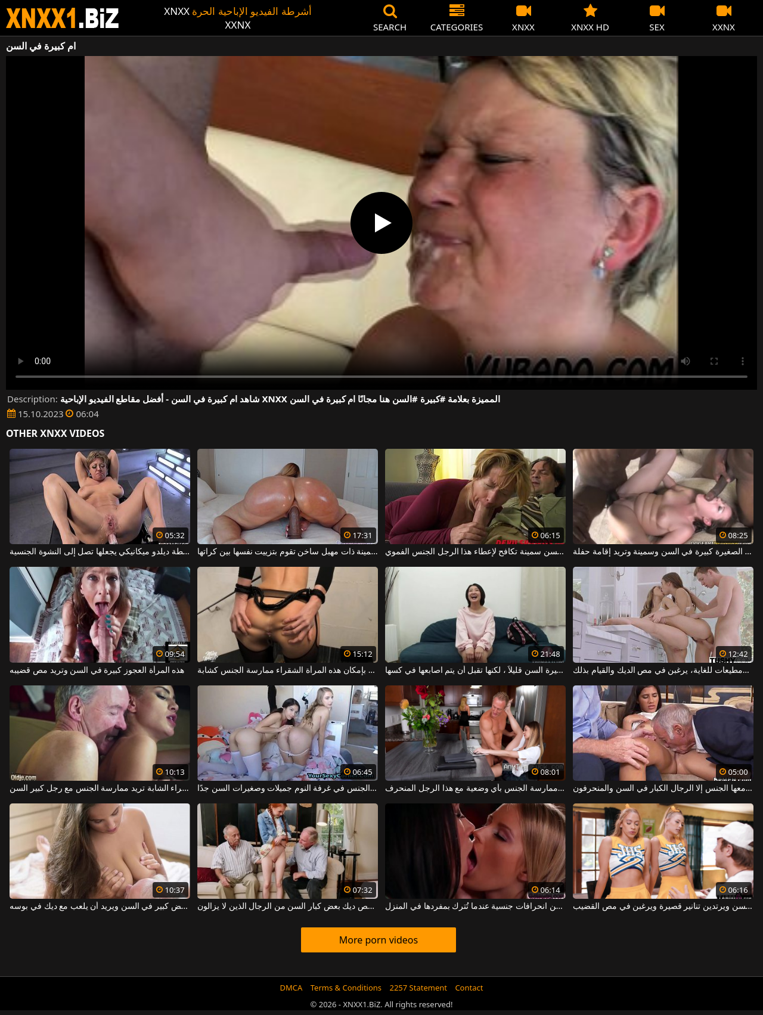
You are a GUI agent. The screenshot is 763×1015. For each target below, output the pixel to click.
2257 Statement (418, 987)
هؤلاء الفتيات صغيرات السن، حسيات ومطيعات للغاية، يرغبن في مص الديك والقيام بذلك (663, 670)
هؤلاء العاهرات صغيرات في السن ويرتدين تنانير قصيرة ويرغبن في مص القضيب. (663, 906)
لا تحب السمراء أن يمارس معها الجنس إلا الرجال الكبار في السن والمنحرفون (663, 788)
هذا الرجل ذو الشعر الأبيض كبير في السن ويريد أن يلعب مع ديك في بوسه (100, 906)
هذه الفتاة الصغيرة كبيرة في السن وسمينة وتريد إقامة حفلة (663, 552)
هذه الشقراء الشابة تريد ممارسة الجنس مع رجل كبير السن (100, 788)
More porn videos (378, 939)
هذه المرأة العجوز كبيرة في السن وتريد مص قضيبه (97, 670)
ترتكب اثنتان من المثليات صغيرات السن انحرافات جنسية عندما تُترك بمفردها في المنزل (475, 906)
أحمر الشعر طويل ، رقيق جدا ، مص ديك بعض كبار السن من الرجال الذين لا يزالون (287, 906)
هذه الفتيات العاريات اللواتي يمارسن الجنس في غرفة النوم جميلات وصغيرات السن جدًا (287, 788)
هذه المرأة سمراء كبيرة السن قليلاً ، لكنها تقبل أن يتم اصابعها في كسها (475, 670)
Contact (469, 987)
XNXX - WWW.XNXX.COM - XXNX (62, 18)
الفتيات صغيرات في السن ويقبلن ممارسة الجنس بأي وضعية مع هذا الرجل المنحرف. (475, 788)
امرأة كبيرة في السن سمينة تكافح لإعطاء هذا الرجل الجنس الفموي (475, 552)
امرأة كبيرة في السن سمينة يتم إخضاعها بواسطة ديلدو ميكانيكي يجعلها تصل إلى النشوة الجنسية (100, 552)
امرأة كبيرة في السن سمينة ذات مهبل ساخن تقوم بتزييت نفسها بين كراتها (287, 552)
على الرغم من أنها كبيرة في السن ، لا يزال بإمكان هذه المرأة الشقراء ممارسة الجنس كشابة (287, 670)
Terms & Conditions (346, 987)
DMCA (291, 987)
